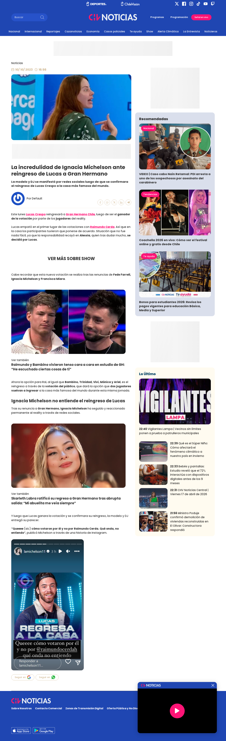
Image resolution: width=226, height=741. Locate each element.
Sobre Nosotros (21, 708)
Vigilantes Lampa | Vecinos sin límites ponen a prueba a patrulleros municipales (170, 479)
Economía (93, 31)
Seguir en (23, 677)
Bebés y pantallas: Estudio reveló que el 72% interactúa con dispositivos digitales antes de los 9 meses (189, 523)
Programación (179, 17)
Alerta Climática (168, 31)
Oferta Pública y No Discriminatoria (130, 708)
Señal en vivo (201, 17)
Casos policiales (114, 31)
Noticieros (210, 31)
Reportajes (53, 31)
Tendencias (150, 242)
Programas (157, 17)
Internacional (33, 31)
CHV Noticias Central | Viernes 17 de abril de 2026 (189, 541)
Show (149, 31)
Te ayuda (136, 31)
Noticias (17, 63)
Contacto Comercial (48, 708)
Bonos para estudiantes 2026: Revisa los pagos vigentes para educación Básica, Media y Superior (170, 354)
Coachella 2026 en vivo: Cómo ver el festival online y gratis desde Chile (173, 290)
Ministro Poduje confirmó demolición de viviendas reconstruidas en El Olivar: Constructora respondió (189, 570)
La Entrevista (191, 31)
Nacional (14, 31)
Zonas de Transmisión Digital (84, 708)
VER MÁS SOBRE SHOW (71, 259)
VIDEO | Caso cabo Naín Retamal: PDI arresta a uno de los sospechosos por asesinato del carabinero (174, 226)
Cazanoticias (73, 31)
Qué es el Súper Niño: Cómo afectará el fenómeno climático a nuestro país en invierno (189, 498)
